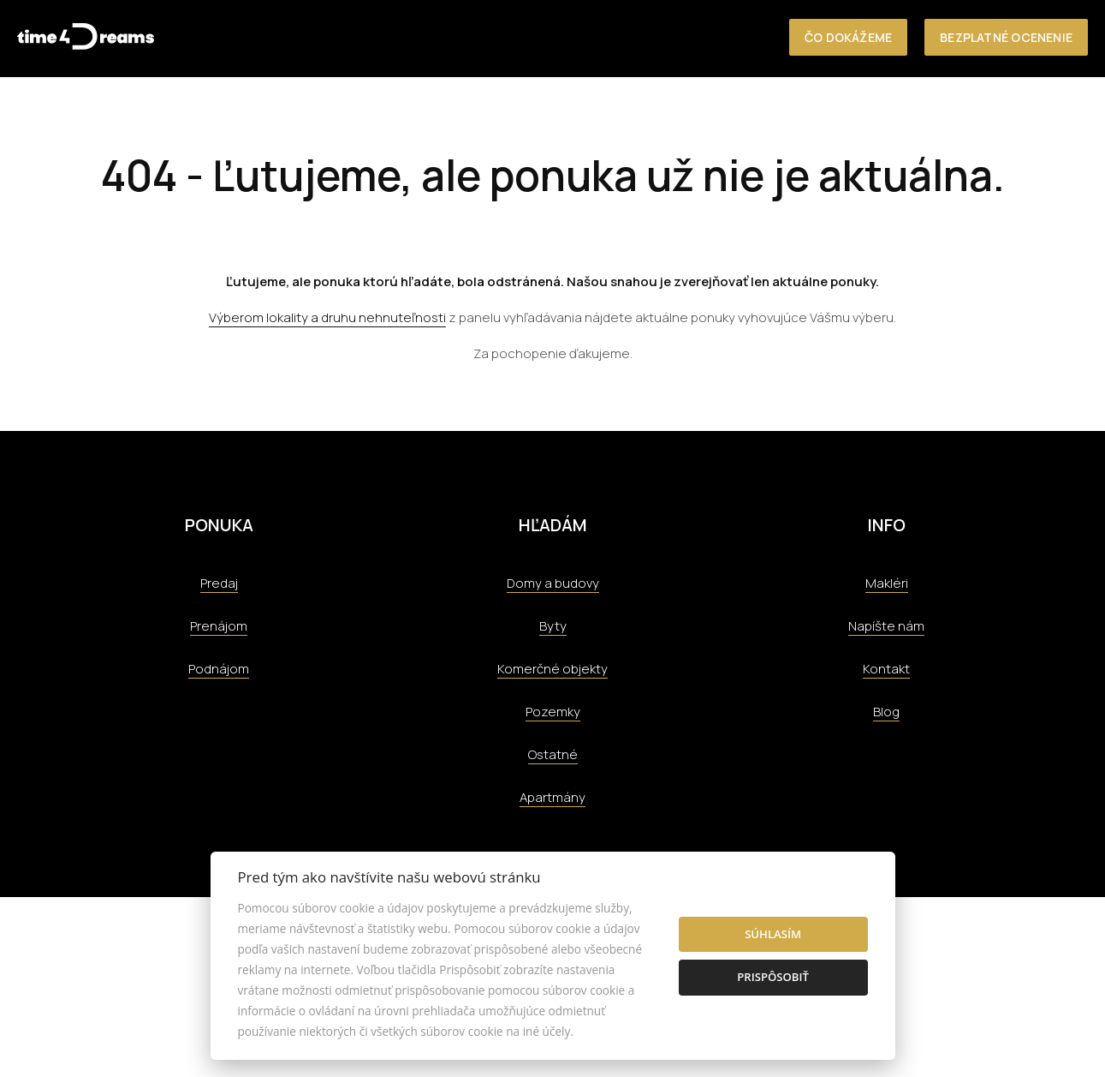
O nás (341, 113)
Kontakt (761, 113)
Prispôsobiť (773, 976)
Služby (415, 113)
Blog (886, 712)
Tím (588, 113)
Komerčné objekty (552, 669)
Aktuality (665, 113)
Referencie (507, 113)
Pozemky (553, 712)
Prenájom (218, 626)
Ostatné (553, 754)
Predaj (219, 583)
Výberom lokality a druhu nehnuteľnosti (327, 317)
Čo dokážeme (848, 37)
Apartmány (552, 797)
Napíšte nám (886, 626)
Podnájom (218, 669)
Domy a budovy (553, 583)
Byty (553, 626)
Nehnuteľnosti (238, 113)
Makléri (886, 583)
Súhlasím (773, 934)
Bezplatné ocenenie (1006, 37)
